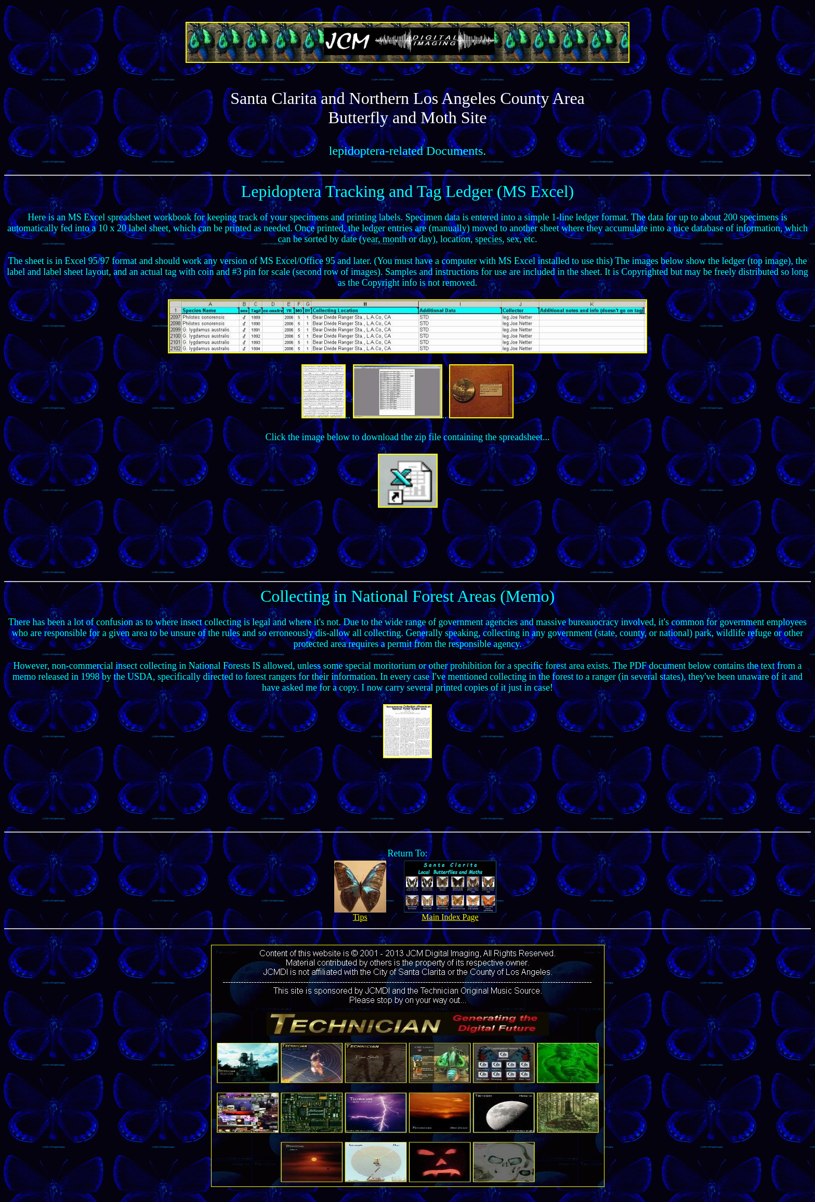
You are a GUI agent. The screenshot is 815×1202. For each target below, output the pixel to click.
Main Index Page (450, 913)
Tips (360, 913)
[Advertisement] (407, 542)
